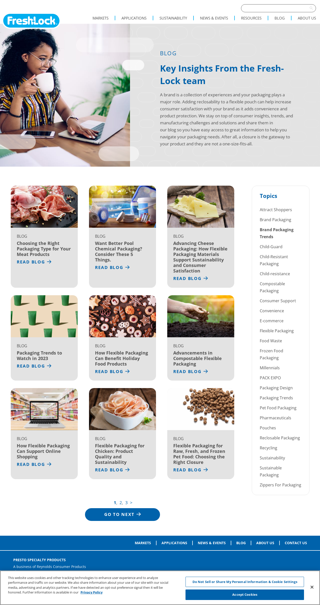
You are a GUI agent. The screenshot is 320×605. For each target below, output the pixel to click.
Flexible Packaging (277, 331)
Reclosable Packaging (280, 438)
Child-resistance (275, 273)
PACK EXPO (270, 378)
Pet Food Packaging (278, 408)
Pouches (268, 428)
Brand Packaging (275, 219)
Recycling (268, 448)
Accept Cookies (244, 594)
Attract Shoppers (276, 209)
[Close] (312, 586)
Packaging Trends (276, 398)
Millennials (270, 368)
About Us (307, 18)
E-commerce (272, 321)
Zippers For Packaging (280, 485)
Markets (100, 18)
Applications (134, 18)
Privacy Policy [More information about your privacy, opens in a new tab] (91, 592)
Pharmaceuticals (275, 418)
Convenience (272, 311)
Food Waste (271, 341)
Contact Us (296, 543)
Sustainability (173, 18)
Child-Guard (271, 246)
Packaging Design (276, 388)
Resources (251, 18)
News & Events (214, 18)
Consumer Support (278, 301)
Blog (279, 18)
